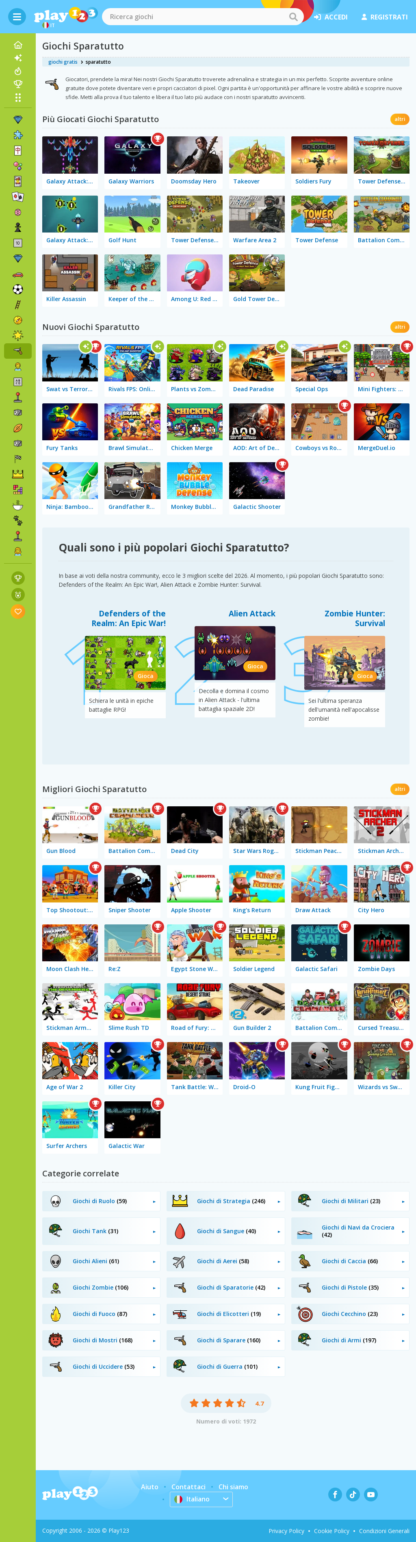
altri (399, 119)
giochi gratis (63, 61)
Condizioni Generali (384, 1531)
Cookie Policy (331, 1531)
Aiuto (149, 1486)
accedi (331, 17)
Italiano (192, 1499)
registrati (385, 17)
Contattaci (188, 1486)
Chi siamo (233, 1486)
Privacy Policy (286, 1531)
